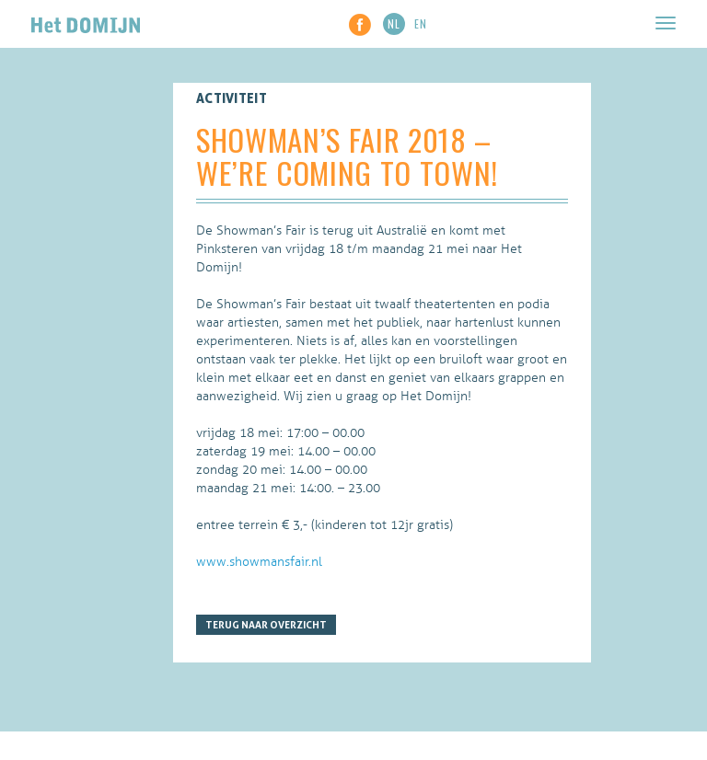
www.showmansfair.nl (259, 562)
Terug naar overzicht (266, 624)
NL (394, 23)
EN (420, 23)
